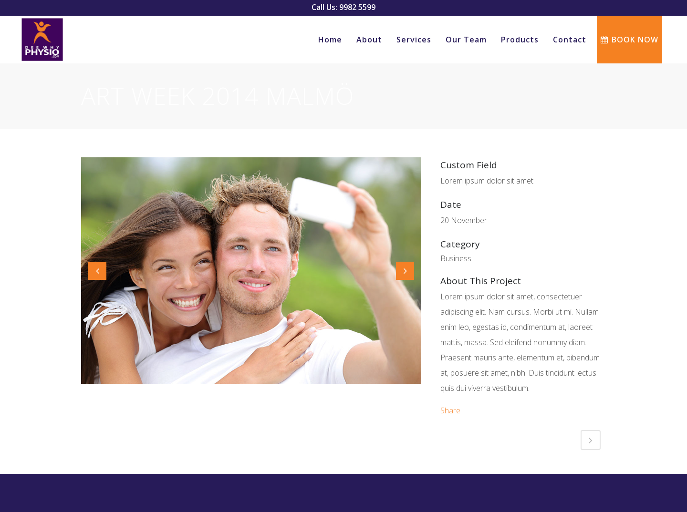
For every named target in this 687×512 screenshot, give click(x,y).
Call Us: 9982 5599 (343, 7)
